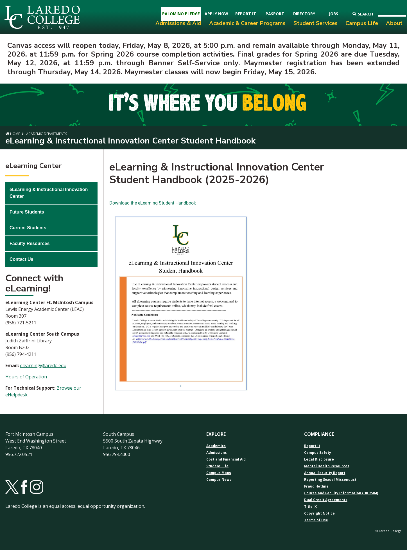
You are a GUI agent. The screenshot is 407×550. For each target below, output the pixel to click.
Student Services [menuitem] (315, 23)
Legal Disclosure (319, 459)
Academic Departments (46, 133)
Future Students (27, 212)
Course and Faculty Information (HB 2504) (341, 493)
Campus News (218, 479)
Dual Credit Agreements (325, 500)
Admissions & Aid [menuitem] (178, 23)
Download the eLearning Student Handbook (152, 203)
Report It (312, 446)
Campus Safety (317, 452)
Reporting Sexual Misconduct (330, 479)
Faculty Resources (29, 243)
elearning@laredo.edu (43, 365)
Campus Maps (218, 473)
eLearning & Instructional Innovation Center (49, 193)
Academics (216, 446)
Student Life (217, 466)
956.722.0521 (18, 454)
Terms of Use (316, 520)
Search (362, 14)
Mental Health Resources (326, 466)
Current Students (28, 227)
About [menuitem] (394, 23)
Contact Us (21, 259)
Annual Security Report (324, 473)
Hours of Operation (26, 377)
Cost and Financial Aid (226, 459)
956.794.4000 (116, 454)
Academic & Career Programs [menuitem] (247, 23)
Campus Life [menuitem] (361, 23)
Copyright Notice (319, 513)
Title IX (310, 506)
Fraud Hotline (316, 486)
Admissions (216, 452)
